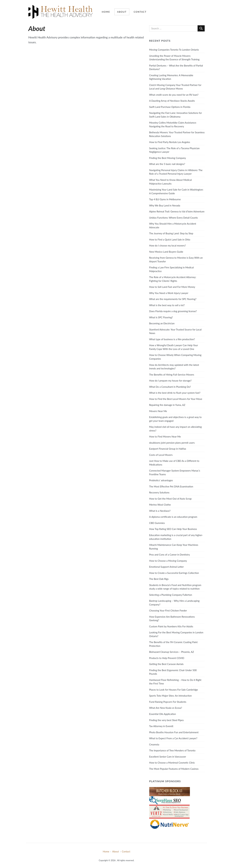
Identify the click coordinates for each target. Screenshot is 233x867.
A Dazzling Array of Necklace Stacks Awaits (172, 100)
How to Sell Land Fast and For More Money (172, 286)
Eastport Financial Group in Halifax (167, 448)
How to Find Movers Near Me (165, 436)
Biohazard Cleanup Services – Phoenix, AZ (171, 651)
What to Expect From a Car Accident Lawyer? (173, 738)
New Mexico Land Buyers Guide (166, 251)
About (122, 11)
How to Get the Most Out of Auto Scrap (170, 498)
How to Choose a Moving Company (168, 560)
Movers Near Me (158, 411)
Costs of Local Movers (161, 454)
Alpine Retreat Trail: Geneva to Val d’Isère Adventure (177, 211)
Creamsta (154, 744)
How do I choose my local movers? (167, 245)
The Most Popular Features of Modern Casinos (174, 768)
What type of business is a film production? (172, 339)
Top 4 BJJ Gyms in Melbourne (165, 199)
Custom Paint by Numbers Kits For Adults (171, 626)
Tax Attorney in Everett (161, 726)
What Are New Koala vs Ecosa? (165, 707)
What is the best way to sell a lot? (167, 305)
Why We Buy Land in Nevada (164, 205)
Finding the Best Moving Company (167, 157)
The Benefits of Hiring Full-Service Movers (171, 374)
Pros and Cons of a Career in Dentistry (169, 554)
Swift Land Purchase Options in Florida (169, 106)
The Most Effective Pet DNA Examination (171, 486)
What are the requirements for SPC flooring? (172, 299)
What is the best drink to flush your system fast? (174, 392)
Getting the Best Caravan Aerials (166, 664)
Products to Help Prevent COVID (166, 658)
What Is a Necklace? (160, 510)
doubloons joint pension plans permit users (172, 442)
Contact (140, 11)
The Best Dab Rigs (159, 578)
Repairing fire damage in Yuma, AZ (167, 404)
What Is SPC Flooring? (161, 317)
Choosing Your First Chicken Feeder (168, 610)
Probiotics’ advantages (161, 480)
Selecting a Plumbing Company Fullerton (170, 594)
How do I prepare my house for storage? (170, 380)
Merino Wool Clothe (160, 504)
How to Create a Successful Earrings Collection (174, 572)
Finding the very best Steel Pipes (166, 720)
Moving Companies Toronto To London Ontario (174, 49)
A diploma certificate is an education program (173, 516)
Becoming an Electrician (162, 323)
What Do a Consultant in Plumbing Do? (170, 386)
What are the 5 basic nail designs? (167, 163)
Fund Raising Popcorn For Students (167, 701)
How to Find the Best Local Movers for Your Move (175, 398)
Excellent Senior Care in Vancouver (167, 756)
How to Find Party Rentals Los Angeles (169, 142)
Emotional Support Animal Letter (166, 566)
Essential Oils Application (162, 713)
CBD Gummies (157, 522)
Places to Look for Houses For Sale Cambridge (173, 689)
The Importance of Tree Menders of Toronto (172, 750)
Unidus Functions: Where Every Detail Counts (173, 217)
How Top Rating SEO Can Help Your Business (173, 528)
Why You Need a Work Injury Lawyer (168, 293)
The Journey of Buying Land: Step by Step (171, 233)
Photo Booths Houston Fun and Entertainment (174, 732)
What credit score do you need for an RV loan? (174, 94)
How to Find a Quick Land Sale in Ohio (169, 239)
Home (106, 11)
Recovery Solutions (159, 492)
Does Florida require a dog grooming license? (173, 311)
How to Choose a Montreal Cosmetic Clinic (172, 762)
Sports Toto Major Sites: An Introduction (170, 695)
